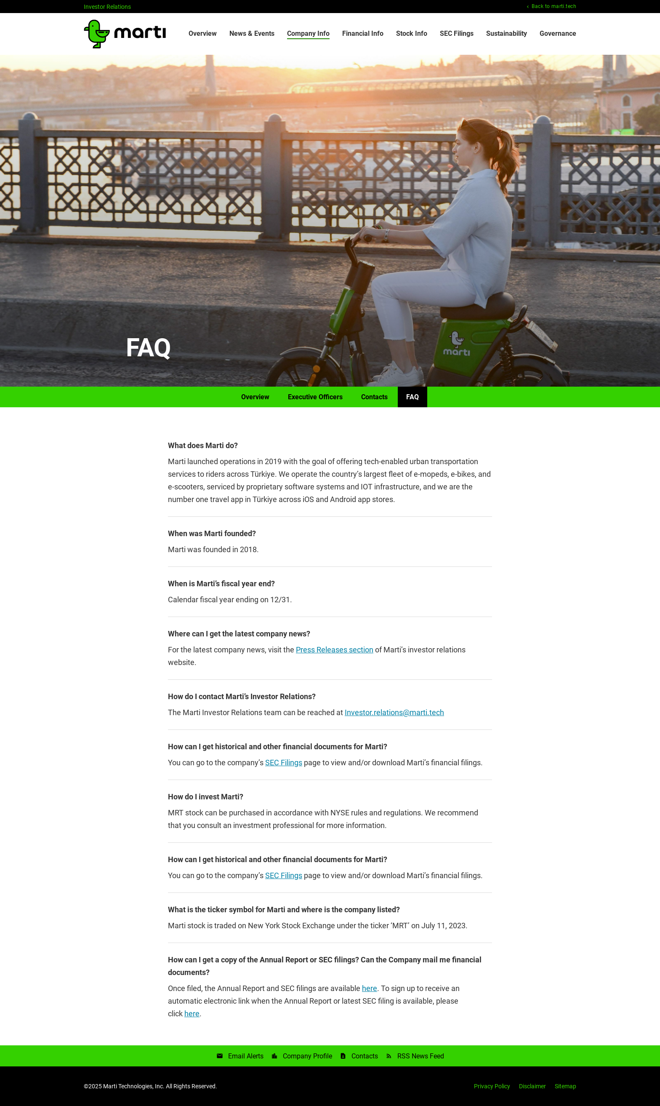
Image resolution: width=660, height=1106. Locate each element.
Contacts (374, 397)
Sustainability (506, 33)
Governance (558, 33)
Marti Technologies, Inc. (134, 1086)
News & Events (251, 33)
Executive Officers (315, 397)
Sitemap (565, 1086)
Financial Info (362, 33)
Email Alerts (245, 1056)
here (369, 988)
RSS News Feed (420, 1056)
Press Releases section (334, 649)
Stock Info (411, 33)
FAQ (412, 397)
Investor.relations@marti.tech (394, 712)
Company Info (308, 33)
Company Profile (307, 1056)
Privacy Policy (492, 1086)
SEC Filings (457, 33)
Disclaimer (532, 1086)
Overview (203, 33)
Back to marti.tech (553, 6)
